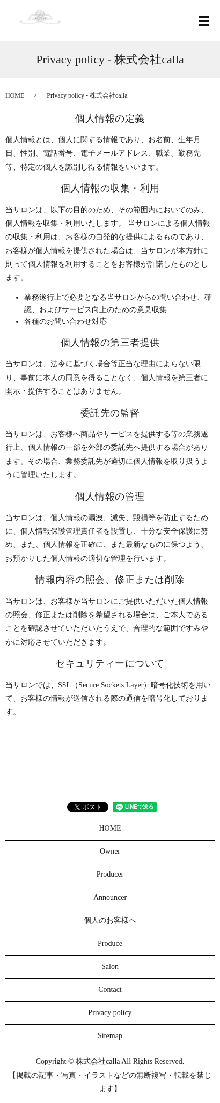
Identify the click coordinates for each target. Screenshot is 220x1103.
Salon (110, 967)
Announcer (110, 897)
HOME (14, 95)
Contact (110, 990)
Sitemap (110, 1036)
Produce (110, 943)
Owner (110, 851)
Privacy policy (109, 1013)
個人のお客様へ (110, 920)
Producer (110, 874)
